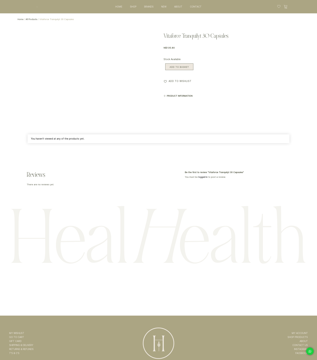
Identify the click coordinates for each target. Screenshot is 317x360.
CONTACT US (300, 345)
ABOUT (178, 6)
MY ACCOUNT (300, 333)
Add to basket (179, 67)
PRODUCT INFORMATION (180, 95)
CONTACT (196, 6)
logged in (203, 177)
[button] (232, 94)
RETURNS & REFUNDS (21, 349)
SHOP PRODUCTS (298, 337)
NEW (163, 6)
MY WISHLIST (16, 333)
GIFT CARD (15, 341)
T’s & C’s (14, 353)
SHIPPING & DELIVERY (21, 345)
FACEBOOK (301, 353)
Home (20, 19)
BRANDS (149, 6)
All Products (31, 19)
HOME (118, 6)
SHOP (133, 6)
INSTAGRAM (301, 349)
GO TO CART (16, 337)
